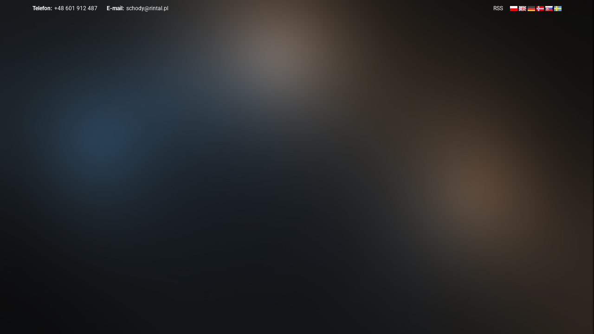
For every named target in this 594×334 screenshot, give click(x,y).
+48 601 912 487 (75, 8)
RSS (498, 8)
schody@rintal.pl (147, 8)
